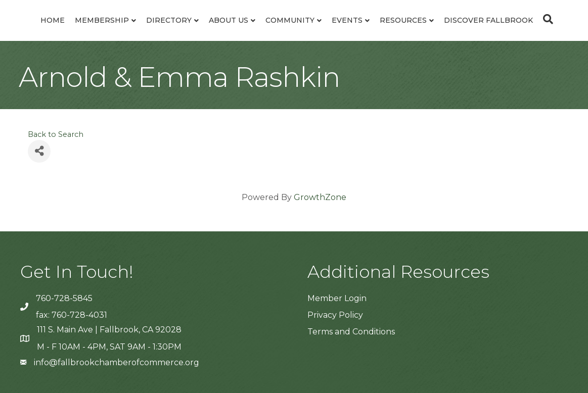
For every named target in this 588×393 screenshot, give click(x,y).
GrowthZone (320, 197)
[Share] (39, 151)
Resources (403, 20)
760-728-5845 (64, 298)
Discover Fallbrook (488, 20)
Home (52, 20)
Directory (169, 20)
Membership (102, 20)
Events (347, 20)
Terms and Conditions (351, 331)
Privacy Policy (335, 315)
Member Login (337, 298)
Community (289, 20)
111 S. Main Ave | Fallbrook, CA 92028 (109, 329)
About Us (228, 20)
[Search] (545, 19)
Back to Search (55, 134)
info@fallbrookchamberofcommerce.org (116, 362)
